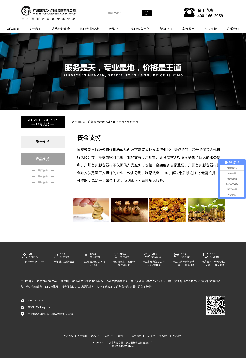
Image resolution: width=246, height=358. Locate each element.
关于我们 (35, 29)
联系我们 (233, 29)
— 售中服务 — (43, 176)
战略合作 (109, 335)
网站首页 (13, 29)
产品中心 (115, 29)
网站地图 (177, 335)
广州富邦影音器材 (99, 121)
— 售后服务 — (43, 182)
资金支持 (132, 121)
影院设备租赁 (140, 29)
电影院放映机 (210, 281)
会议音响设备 (34, 286)
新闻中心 (166, 29)
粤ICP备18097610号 (123, 346)
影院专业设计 (89, 29)
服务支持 (210, 29)
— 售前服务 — (43, 170)
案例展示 (188, 29)
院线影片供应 (61, 29)
